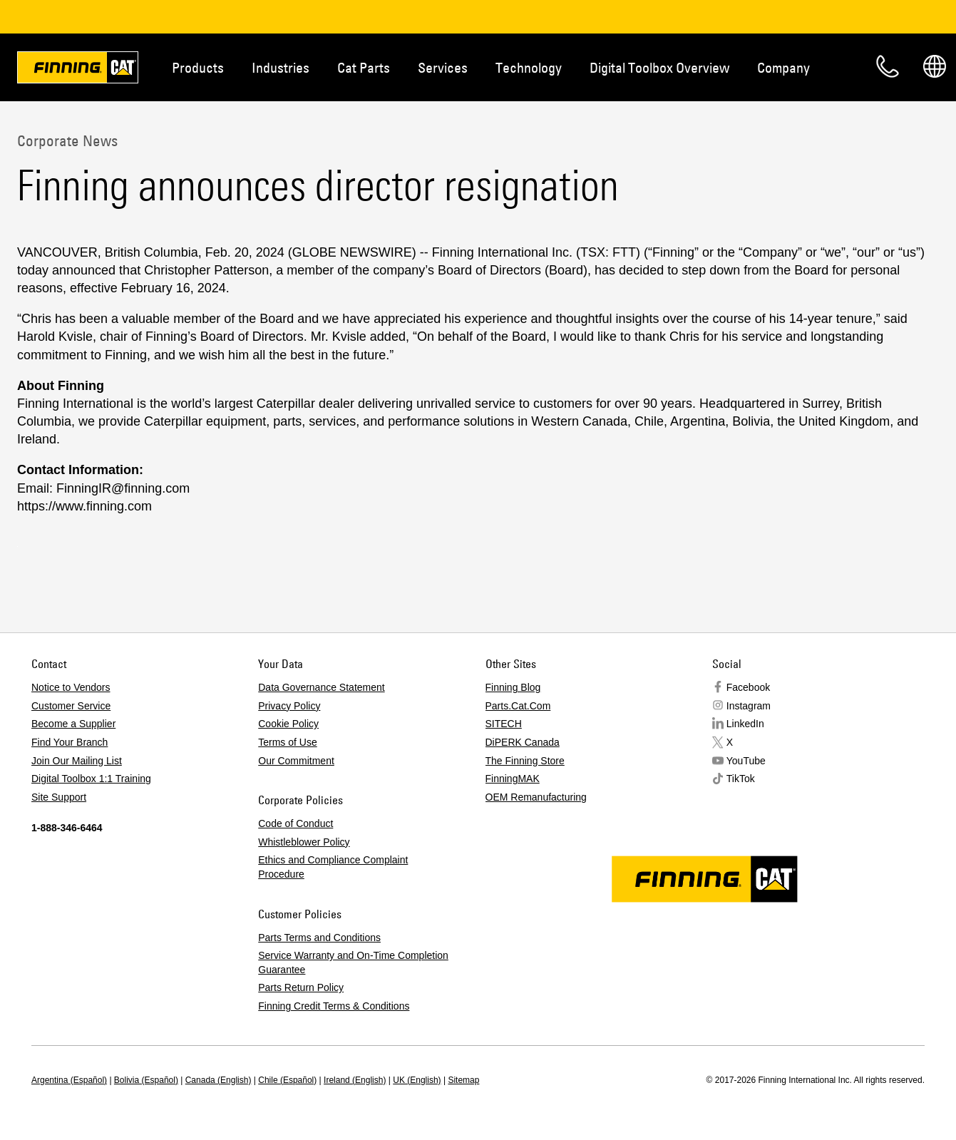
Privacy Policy (289, 706)
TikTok (740, 778)
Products (198, 67)
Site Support (58, 797)
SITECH (503, 723)
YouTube (746, 760)
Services (443, 67)
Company (783, 67)
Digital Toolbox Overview (659, 67)
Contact (887, 66)
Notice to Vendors (70, 687)
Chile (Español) (287, 1080)
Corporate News (67, 140)
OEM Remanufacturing (536, 797)
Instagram (748, 706)
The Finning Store (525, 760)
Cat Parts (363, 67)
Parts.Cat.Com (518, 706)
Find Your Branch (69, 742)
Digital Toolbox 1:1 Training (91, 778)
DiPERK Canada (522, 742)
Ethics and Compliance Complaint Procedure (333, 867)
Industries (280, 67)
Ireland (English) (355, 1080)
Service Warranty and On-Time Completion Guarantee (353, 962)
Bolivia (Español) (146, 1080)
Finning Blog (513, 687)
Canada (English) (218, 1080)
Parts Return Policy (301, 987)
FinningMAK (512, 778)
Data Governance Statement (321, 687)
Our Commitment (296, 760)
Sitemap (463, 1080)
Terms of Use (287, 742)
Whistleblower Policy (303, 842)
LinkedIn (745, 723)
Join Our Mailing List (76, 760)
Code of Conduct (295, 823)
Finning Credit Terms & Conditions (333, 1006)
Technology (528, 67)
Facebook (748, 687)
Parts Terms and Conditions (319, 937)
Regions (934, 66)
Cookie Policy (288, 723)
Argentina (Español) (69, 1080)
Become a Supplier (73, 723)
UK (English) (417, 1080)
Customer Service (70, 706)
